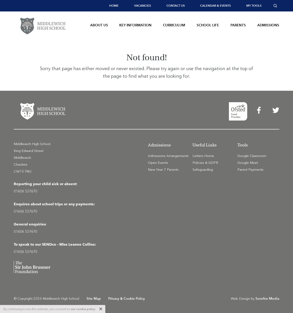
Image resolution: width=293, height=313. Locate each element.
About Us (99, 25)
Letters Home (203, 156)
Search (276, 5)
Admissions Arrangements (168, 156)
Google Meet (247, 163)
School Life (208, 25)
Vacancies (142, 5)
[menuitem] (114, 5)
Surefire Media (267, 298)
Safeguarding (203, 169)
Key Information (135, 25)
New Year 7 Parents (163, 169)
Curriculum (174, 25)
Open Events (158, 163)
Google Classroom (251, 156)
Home (114, 5)
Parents (238, 25)
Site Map (94, 298)
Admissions (268, 25)
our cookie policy (83, 309)
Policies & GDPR (205, 163)
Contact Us (175, 5)
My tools (253, 5)
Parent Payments (250, 169)
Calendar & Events (215, 5)
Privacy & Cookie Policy (126, 298)
